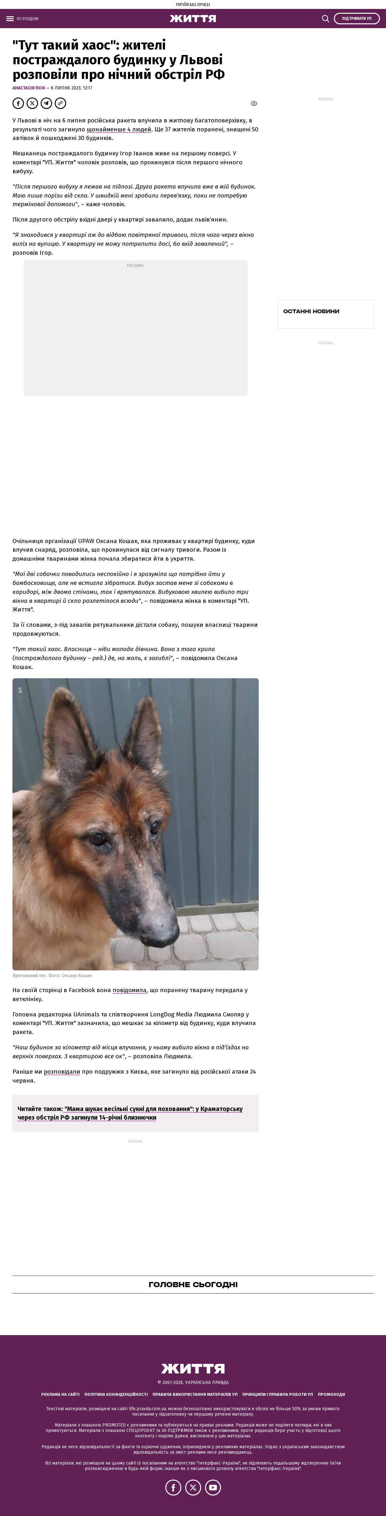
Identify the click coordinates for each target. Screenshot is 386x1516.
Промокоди (331, 1394)
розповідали (62, 1071)
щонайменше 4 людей (119, 129)
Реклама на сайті (60, 1394)
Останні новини (311, 311)
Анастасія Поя (29, 88)
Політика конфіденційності (116, 1394)
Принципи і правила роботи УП (277, 1394)
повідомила (129, 990)
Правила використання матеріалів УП (195, 1394)
